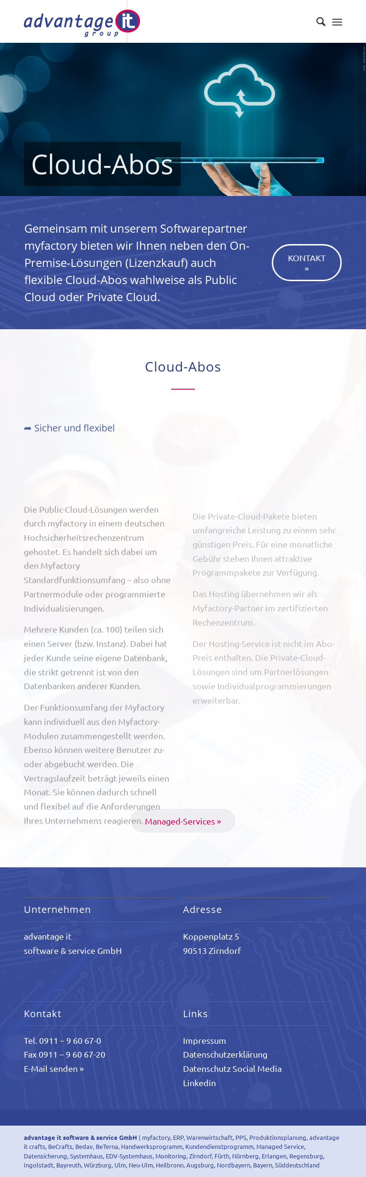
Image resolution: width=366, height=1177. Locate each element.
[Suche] (316, 21)
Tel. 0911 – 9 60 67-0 (62, 1040)
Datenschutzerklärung (225, 1054)
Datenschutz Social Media (232, 1068)
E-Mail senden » (54, 1068)
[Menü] (337, 21)
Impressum (204, 1040)
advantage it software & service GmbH (80, 1137)
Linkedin (199, 1083)
